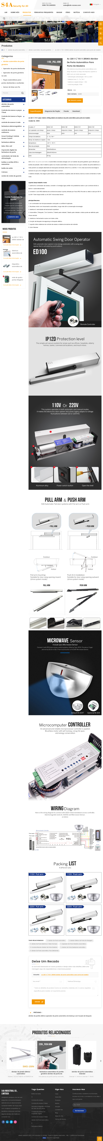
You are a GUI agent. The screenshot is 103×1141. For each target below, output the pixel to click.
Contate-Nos (88, 12)
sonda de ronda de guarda (11, 176)
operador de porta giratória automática (73, 944)
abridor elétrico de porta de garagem (80, 941)
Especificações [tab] (35, 111)
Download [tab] (76, 111)
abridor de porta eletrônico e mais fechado (43, 944)
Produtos (27, 12)
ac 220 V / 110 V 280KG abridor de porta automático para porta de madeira (18, 238)
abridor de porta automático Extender (82, 1073)
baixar (59, 12)
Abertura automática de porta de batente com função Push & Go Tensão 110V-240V (18, 252)
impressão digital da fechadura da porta (9, 151)
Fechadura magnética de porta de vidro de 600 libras (41, 1107)
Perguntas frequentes (43, 12)
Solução (57, 1107)
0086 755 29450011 (48, 5)
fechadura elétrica (8, 142)
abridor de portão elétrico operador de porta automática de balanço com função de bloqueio (60, 1016)
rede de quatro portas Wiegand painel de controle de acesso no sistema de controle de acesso (18, 278)
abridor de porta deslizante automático (72, 947)
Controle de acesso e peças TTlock (11, 111)
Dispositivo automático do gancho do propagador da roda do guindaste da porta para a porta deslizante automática (17, 265)
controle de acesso (37, 1100)
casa (56, 1094)
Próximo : (35, 1013)
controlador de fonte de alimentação (10, 157)
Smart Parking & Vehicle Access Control (10, 137)
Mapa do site (59, 1116)
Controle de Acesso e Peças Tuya (11, 117)
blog (56, 1113)
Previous (2, 1060)
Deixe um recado (99, 1139)
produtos (57, 1100)
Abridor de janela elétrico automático (21, 1073)
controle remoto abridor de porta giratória (43, 947)
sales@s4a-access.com (72, 5)
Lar (5, 12)
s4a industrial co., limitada (9, 1092)
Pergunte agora (75, 100)
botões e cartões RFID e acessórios (9, 163)
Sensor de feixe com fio (11, 87)
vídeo (68, 12)
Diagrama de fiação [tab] (52, 111)
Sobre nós (15, 12)
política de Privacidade (77, 1135)
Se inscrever (79, 1111)
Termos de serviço (60, 1119)
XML (67, 1135)
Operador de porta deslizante (14, 68)
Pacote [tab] (66, 111)
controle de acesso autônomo (8, 131)
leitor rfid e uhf (6, 146)
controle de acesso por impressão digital (38, 1113)
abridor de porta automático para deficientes (44, 951)
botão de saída (7, 168)
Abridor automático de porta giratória (40, 50)
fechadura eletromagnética (11, 126)
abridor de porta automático (16, 50)
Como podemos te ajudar (13, 198)
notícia (76, 12)
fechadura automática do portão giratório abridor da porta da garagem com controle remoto (52, 1073)
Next (101, 1060)
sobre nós (58, 1097)
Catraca (4, 172)
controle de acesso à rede (10, 122)
